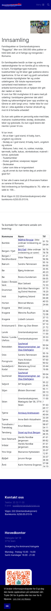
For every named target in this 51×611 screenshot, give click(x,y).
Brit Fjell (22, 249)
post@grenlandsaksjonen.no (26, 505)
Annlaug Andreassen (28, 412)
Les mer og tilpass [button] (22, 599)
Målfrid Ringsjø (25, 239)
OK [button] (7, 606)
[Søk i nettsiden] (46, 5)
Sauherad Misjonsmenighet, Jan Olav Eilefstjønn (29, 346)
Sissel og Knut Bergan (29, 432)
